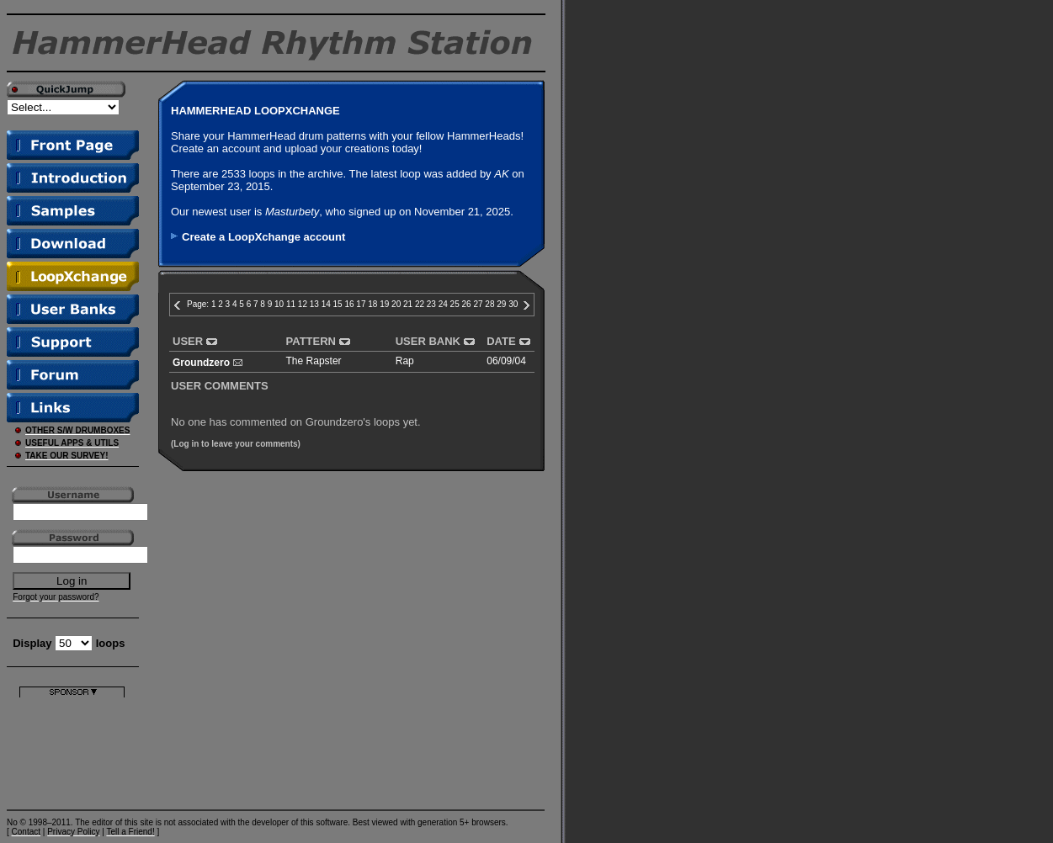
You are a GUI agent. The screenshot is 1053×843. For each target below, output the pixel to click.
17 (360, 304)
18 (372, 304)
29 (501, 304)
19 (384, 304)
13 (314, 304)
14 (326, 304)
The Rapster (314, 361)
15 (338, 304)
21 (407, 304)
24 (443, 304)
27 (477, 304)
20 (396, 304)
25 (455, 304)
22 (419, 304)
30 (513, 304)
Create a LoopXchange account (263, 237)
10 (279, 304)
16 (349, 304)
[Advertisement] (72, 750)
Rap (405, 361)
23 (431, 304)
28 (489, 304)
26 (466, 304)
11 (290, 304)
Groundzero (201, 362)
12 (302, 304)
